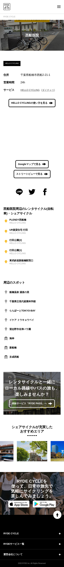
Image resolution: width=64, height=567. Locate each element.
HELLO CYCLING (30, 90)
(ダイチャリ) (48, 90)
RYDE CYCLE (9, 17)
